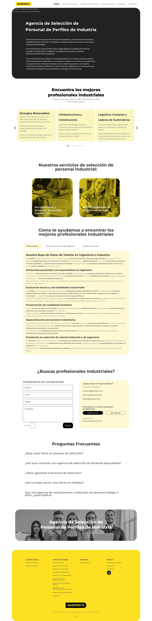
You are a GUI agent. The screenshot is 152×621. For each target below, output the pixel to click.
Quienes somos (70, 4)
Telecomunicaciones (60, 569)
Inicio (57, 4)
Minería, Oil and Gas (60, 566)
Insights (132, 4)
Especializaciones (90, 4)
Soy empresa (108, 4)
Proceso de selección (91, 246)
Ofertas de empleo (114, 563)
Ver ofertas (115, 413)
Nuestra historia (32, 566)
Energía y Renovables (61, 572)
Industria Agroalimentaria (62, 592)
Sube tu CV (93, 413)
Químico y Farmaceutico (62, 575)
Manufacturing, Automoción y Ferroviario (62, 588)
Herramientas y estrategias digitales (60, 246)
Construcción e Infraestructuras (59, 579)
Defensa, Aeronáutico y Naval (61, 584)
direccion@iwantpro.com (92, 395)
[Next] (136, 128)
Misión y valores (32, 563)
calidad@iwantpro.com (91, 399)
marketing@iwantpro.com (93, 391)
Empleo (122, 4)
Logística (56, 596)
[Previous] (15, 128)
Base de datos (32, 246)
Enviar (68, 425)
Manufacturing (58, 563)
